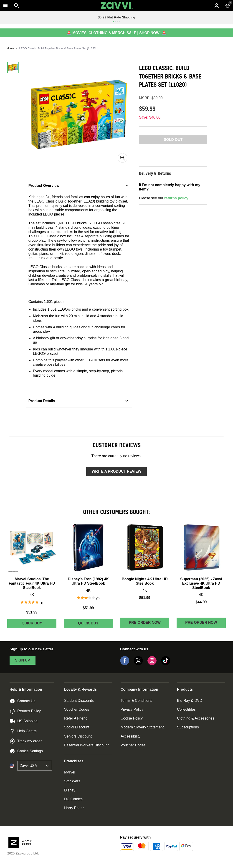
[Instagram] (152, 664)
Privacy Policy (132, 709)
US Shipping (24, 721)
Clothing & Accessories (195, 718)
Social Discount (76, 727)
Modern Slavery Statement (142, 727)
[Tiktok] (165, 664)
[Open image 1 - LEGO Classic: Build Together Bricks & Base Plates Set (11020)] (13, 67)
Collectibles (186, 709)
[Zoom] (122, 158)
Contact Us (22, 701)
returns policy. (176, 198)
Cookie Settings (26, 751)
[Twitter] (138, 664)
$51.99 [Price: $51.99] (32, 612)
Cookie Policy (132, 718)
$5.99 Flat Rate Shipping (116, 17)
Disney (69, 790)
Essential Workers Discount (86, 745)
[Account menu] (216, 5)
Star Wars (72, 781)
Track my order (26, 741)
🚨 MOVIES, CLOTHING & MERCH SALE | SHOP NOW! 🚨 (116, 33)
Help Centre (23, 731)
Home (10, 48)
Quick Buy (39, 624)
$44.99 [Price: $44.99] (201, 602)
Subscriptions (188, 727)
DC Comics (73, 799)
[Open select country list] (35, 766)
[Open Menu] (5, 5)
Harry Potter (74, 808)
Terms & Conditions (136, 700)
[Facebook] (124, 664)
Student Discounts (79, 700)
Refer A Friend (75, 718)
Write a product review (116, 471)
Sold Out (173, 140)
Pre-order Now (145, 622)
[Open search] (16, 5)
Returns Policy (25, 711)
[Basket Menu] (227, 5)
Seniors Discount (78, 736)
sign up (22, 660)
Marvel (69, 772)
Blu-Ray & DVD (189, 700)
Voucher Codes (76, 709)
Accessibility (130, 736)
